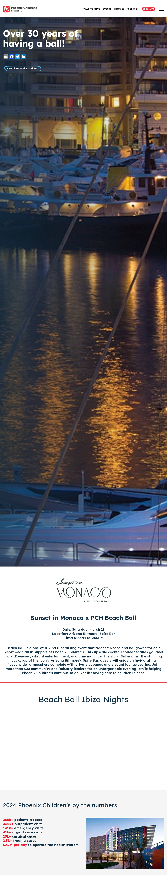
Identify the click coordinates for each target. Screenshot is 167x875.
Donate (148, 8)
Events (106, 9)
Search (131, 9)
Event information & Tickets (25, 69)
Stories (118, 9)
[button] (161, 9)
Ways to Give (90, 9)
